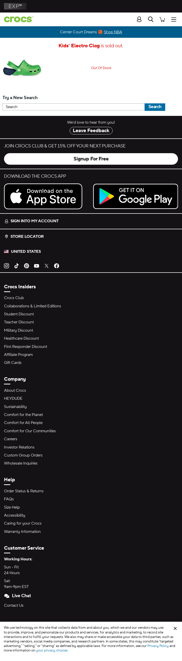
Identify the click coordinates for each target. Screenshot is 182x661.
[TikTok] (16, 265)
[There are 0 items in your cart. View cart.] (162, 19)
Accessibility (14, 515)
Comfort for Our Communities (30, 430)
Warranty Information (22, 531)
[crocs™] (17, 19)
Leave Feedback (91, 130)
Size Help (12, 507)
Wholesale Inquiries (21, 463)
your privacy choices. (52, 650)
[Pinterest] (26, 265)
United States (26, 251)
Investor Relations (19, 447)
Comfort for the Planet (23, 414)
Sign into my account (32, 221)
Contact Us (14, 605)
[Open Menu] (175, 19)
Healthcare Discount (21, 338)
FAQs (9, 499)
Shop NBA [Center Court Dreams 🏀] (113, 32)
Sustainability (15, 406)
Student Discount (19, 314)
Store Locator (24, 236)
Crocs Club (14, 297)
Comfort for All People (23, 422)
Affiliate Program (18, 354)
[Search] (150, 19)
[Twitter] (46, 265)
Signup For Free (91, 159)
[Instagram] (6, 265)
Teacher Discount (19, 322)
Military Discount (18, 330)
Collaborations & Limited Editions (32, 306)
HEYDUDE (13, 398)
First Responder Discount (25, 346)
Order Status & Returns (24, 491)
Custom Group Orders (23, 455)
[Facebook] (56, 265)
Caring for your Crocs (23, 523)
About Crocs (15, 390)
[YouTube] (36, 265)
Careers (10, 439)
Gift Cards (13, 362)
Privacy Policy (158, 646)
